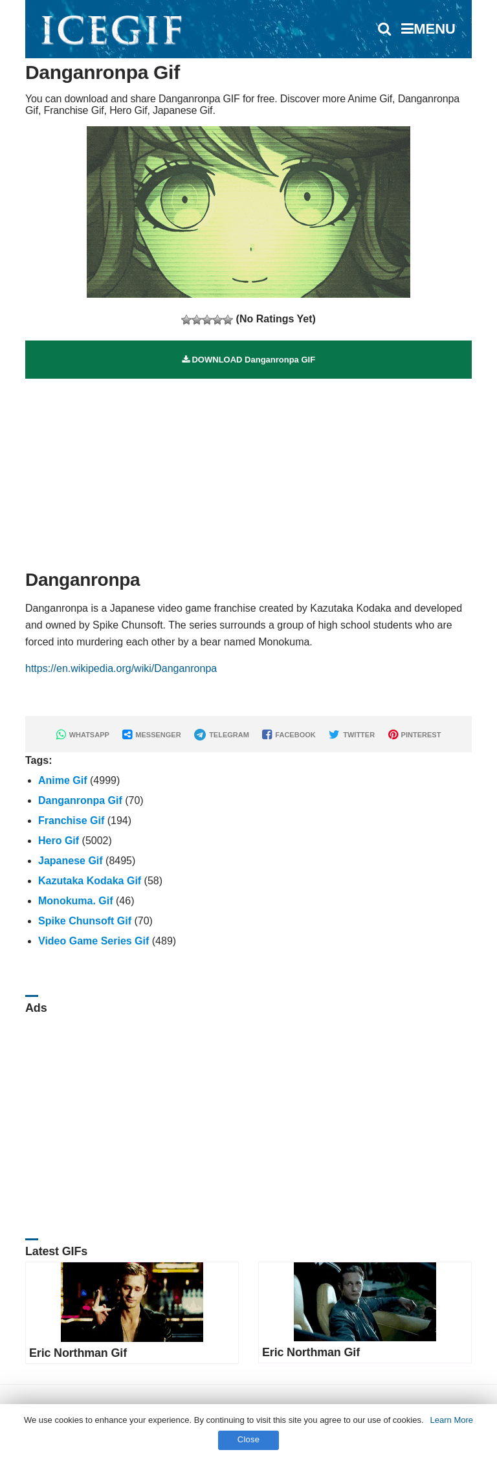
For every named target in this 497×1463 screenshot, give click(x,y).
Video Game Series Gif (93, 940)
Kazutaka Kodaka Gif (89, 880)
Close (248, 1439)
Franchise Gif (71, 820)
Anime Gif (62, 780)
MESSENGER (151, 735)
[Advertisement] (248, 469)
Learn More (451, 1420)
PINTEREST (414, 735)
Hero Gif (58, 840)
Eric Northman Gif (78, 1352)
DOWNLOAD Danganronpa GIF (248, 359)
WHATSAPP (82, 735)
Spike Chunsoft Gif (84, 920)
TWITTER (352, 735)
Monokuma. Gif (75, 900)
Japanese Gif (70, 860)
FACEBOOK (288, 735)
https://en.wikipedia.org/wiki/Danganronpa (121, 668)
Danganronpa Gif (80, 800)
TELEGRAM (221, 735)
